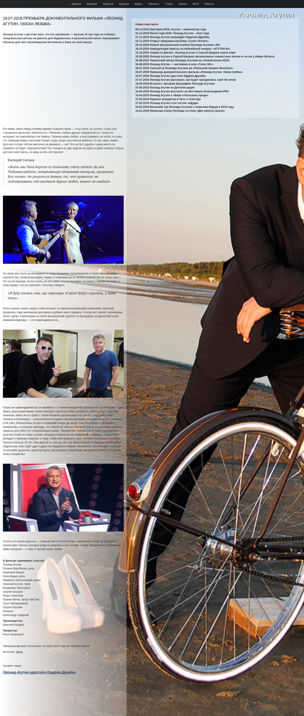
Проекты (154, 3)
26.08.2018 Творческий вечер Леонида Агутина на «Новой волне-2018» (182, 60)
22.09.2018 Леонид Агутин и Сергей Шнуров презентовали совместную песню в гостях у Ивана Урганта (204, 56)
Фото (196, 3)
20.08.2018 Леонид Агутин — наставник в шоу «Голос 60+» (174, 64)
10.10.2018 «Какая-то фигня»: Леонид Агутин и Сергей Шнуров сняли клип (185, 52)
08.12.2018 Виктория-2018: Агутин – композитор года (170, 29)
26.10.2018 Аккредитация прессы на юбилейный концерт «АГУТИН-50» (182, 48)
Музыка (124, 3)
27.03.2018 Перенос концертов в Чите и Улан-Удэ (168, 99)
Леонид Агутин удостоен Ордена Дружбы (39, 672)
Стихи (169, 3)
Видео (139, 3)
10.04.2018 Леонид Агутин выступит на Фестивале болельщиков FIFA (182, 91)
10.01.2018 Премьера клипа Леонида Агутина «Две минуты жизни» (180, 110)
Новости (108, 3)
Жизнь (183, 3)
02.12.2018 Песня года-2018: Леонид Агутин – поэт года (172, 33)
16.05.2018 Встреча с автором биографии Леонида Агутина (175, 83)
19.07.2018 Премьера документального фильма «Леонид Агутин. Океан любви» (189, 72)
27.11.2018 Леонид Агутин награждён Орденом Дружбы (172, 37)
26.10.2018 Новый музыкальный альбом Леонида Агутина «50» (177, 44)
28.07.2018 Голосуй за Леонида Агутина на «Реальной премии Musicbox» (184, 68)
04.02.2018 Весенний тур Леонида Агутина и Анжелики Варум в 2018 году (184, 106)
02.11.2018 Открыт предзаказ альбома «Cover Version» (172, 40)
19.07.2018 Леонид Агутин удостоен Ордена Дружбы (170, 75)
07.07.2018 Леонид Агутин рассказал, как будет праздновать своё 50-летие (185, 79)
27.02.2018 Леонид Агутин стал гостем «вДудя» (167, 103)
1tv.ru (19, 651)
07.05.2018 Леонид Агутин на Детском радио (165, 87)
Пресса (209, 3)
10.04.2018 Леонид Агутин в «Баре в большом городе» (171, 95)
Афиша (76, 3)
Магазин (92, 3)
